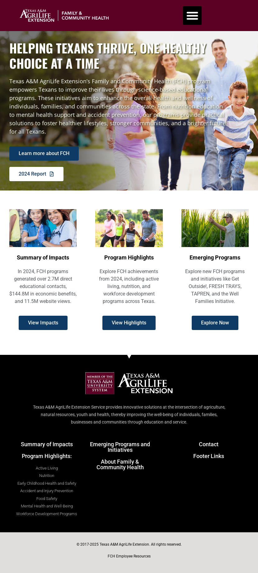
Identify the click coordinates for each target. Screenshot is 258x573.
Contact (208, 444)
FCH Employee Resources (129, 556)
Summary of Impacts (47, 444)
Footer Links (208, 456)
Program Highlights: (47, 456)
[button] (192, 15)
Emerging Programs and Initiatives (120, 447)
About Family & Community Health (120, 464)
